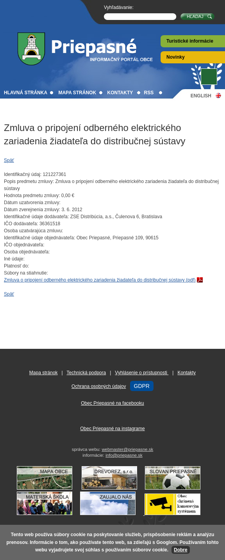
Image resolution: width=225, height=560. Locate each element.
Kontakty (120, 92)
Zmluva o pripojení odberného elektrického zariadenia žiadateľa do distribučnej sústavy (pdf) (99, 280)
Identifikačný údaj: (22, 174)
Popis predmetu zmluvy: (29, 181)
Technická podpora (86, 372)
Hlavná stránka (25, 92)
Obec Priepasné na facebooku (112, 403)
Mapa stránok (77, 92)
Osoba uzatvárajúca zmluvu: (33, 230)
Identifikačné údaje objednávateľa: (39, 238)
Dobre (181, 550)
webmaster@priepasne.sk (127, 449)
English (201, 95)
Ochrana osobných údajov (98, 386)
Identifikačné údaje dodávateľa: (36, 216)
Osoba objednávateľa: (27, 252)
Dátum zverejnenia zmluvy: (32, 209)
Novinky (175, 57)
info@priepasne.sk (124, 455)
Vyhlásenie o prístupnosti (141, 372)
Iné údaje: (14, 259)
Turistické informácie (189, 41)
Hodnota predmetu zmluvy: (32, 195)
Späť (9, 160)
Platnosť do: (16, 266)
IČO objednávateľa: (24, 245)
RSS (149, 92)
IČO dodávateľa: (21, 223)
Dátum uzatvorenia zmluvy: (32, 202)
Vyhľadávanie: (119, 7)
